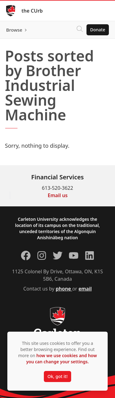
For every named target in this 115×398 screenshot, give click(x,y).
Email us (58, 195)
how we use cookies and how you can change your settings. (61, 359)
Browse (14, 30)
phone (64, 288)
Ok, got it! (57, 376)
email (85, 288)
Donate (97, 30)
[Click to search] (80, 29)
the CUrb (32, 11)
